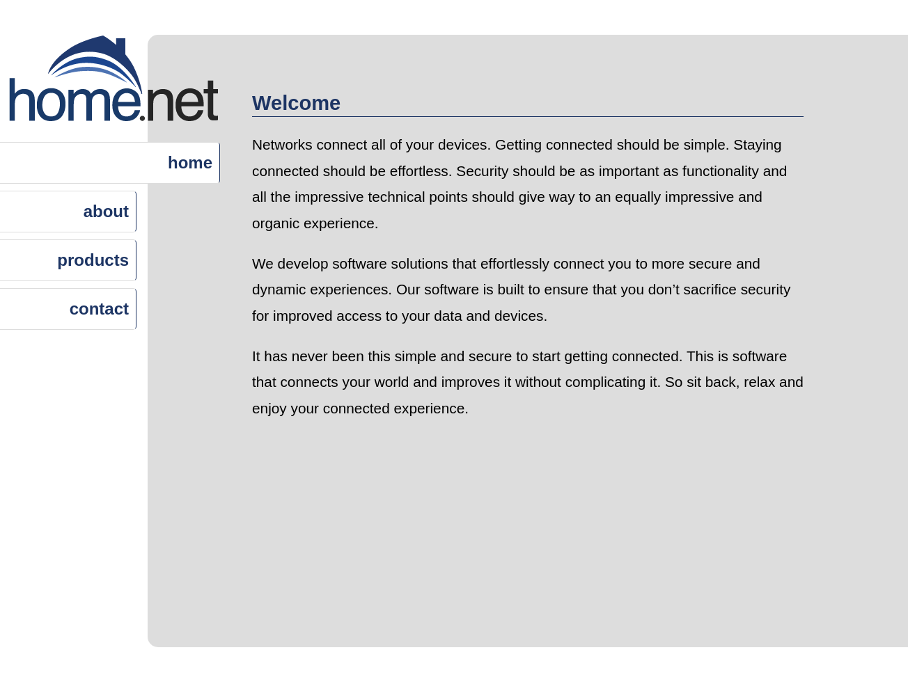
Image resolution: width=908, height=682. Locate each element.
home (190, 162)
